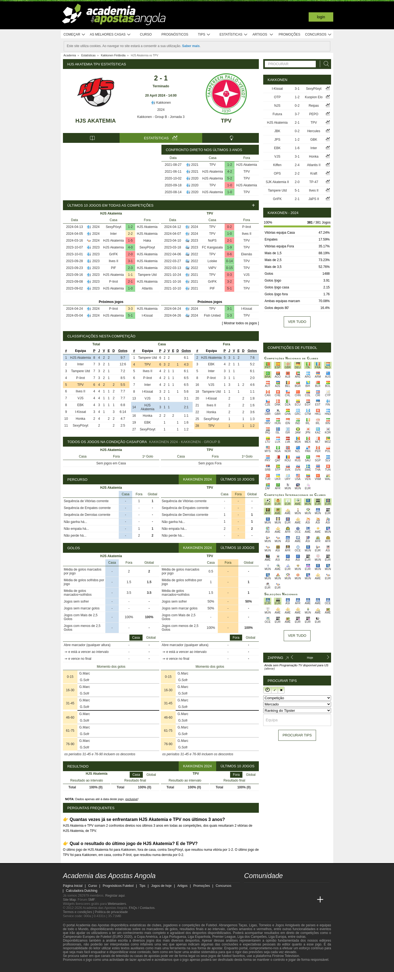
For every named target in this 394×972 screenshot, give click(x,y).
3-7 (297, 114)
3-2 (229, 282)
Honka (80, 419)
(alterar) (269, 668)
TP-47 (313, 182)
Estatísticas (233, 34)
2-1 (130, 282)
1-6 (297, 148)
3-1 (130, 261)
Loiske (212, 261)
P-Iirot (113, 282)
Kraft (313, 173)
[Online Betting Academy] (279, 899)
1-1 (130, 275)
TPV (226, 121)
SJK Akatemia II (277, 182)
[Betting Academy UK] (310, 899)
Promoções (289, 34)
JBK (277, 131)
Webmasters (117, 904)
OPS (277, 173)
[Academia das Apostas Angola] (248, 899)
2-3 (130, 268)
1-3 (229, 315)
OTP (277, 97)
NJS (277, 106)
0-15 (229, 268)
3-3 (130, 309)
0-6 (229, 254)
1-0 (229, 185)
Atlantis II (313, 165)
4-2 (229, 171)
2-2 (130, 234)
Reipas (314, 106)
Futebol (211, 925)
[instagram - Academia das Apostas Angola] (289, 888)
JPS (277, 139)
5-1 (130, 315)
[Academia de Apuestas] (289, 899)
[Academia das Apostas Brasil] (269, 899)
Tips (204, 34)
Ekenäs (246, 254)
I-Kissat (147, 315)
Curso (146, 34)
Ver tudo (297, 322)
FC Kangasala (212, 247)
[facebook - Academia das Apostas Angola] (279, 888)
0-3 (229, 275)
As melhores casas (110, 34)
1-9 (229, 247)
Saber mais (191, 46)
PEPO (313, 114)
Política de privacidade (111, 912)
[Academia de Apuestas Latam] (300, 899)
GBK (313, 139)
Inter (113, 234)
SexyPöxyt (113, 227)
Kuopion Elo (314, 97)
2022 (194, 254)
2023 (96, 247)
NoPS (212, 240)
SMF (91, 900)
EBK (80, 405)
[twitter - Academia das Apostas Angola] (258, 888)
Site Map (69, 900)
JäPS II (313, 199)
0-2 (229, 227)
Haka (147, 240)
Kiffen (277, 165)
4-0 (130, 247)
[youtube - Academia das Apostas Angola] (269, 888)
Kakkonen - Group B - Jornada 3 (161, 117)
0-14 (229, 261)
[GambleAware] (77, 967)
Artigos (263, 34)
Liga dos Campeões (252, 937)
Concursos (318, 34)
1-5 (130, 240)
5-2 (229, 178)
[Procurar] (325, 63)
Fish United (212, 315)
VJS (247, 275)
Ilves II (113, 261)
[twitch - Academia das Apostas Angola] (248, 888)
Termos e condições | (79, 912)
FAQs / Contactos (142, 908)
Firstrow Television (285, 956)
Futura (277, 114)
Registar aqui (115, 896)
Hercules (313, 131)
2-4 (297, 165)
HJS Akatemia (95, 121)
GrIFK (113, 254)
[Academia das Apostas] (258, 899)
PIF (113, 268)
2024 (161, 110)
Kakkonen (161, 103)
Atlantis (147, 288)
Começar (74, 34)
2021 (195, 165)
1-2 (229, 165)
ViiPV (212, 268)
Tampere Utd (147, 275)
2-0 (130, 254)
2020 (195, 178)
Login (321, 17)
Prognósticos (174, 34)
